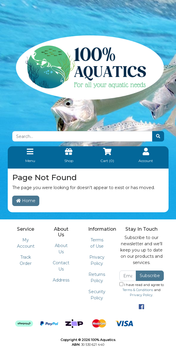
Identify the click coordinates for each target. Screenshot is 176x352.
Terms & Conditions (137, 290)
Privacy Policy (97, 260)
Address (61, 280)
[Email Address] (127, 276)
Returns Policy (96, 277)
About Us (61, 248)
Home (25, 200)
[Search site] (158, 136)
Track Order (26, 260)
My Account (26, 243)
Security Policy (96, 295)
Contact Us (61, 266)
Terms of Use (97, 243)
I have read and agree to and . (141, 289)
